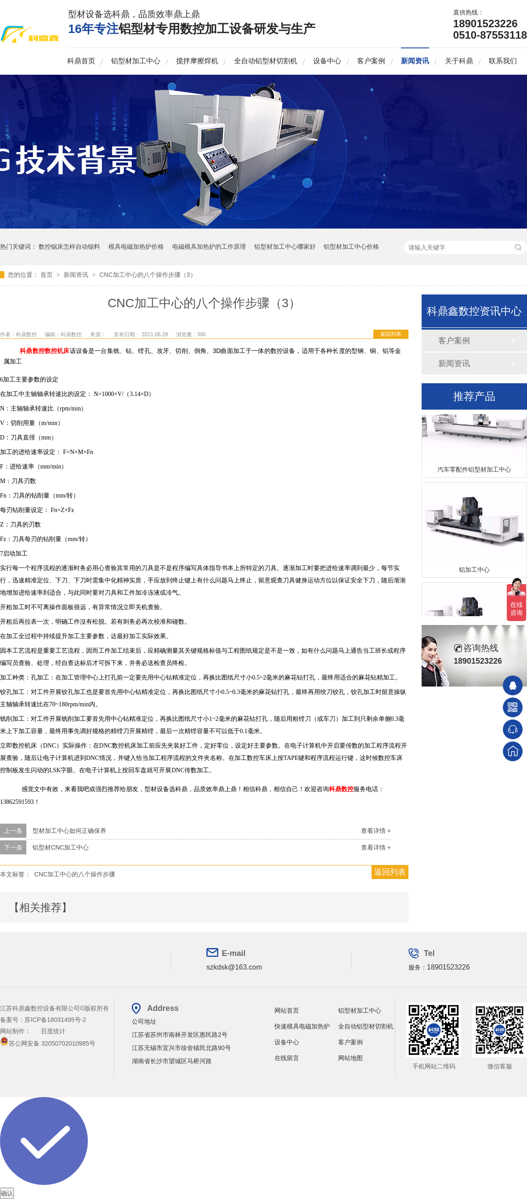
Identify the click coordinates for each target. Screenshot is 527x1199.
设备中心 (327, 61)
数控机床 (57, 350)
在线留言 (286, 1057)
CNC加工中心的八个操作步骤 (74, 874)
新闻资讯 (415, 61)
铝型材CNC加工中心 (60, 847)
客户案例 (371, 61)
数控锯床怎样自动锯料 (69, 246)
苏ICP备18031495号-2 (55, 1019)
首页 (47, 274)
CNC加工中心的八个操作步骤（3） (147, 274)
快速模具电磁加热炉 (302, 1026)
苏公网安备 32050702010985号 (47, 1043)
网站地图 (350, 1057)
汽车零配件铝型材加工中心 (474, 470)
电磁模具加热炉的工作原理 (209, 246)
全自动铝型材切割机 (265, 61)
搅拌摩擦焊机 (197, 61)
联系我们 (503, 61)
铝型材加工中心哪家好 (285, 246)
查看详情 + (376, 830)
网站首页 (286, 1010)
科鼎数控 (32, 350)
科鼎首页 (81, 61)
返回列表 (390, 334)
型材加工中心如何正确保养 (69, 830)
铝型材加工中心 (135, 61)
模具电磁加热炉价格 (136, 246)
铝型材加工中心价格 (351, 246)
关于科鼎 (459, 61)
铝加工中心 (474, 570)
